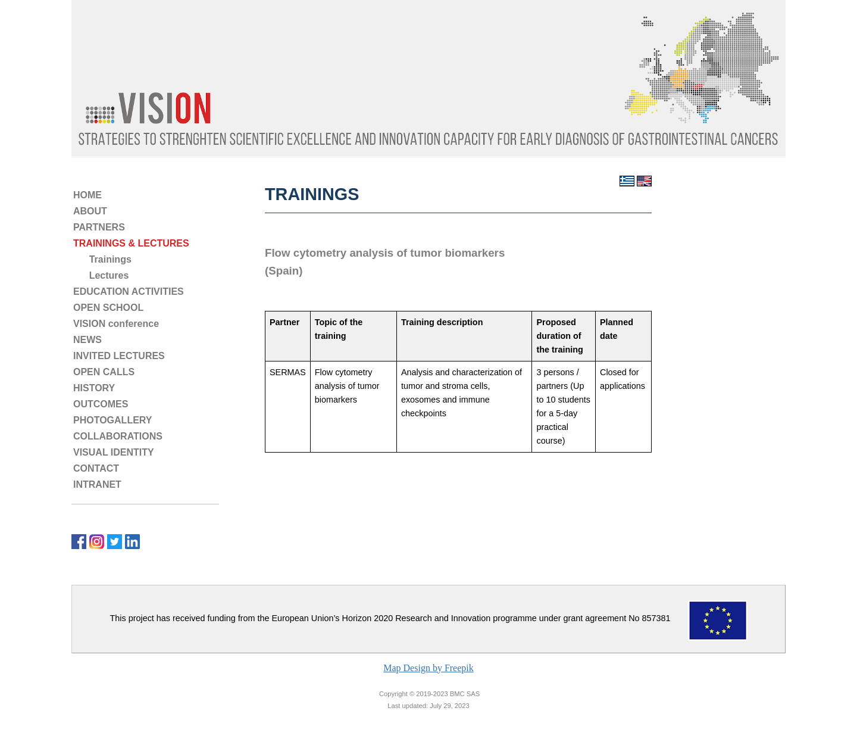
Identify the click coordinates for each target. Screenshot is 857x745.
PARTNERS (99, 227)
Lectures (101, 275)
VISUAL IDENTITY (113, 452)
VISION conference (116, 324)
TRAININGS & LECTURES (131, 243)
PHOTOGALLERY (112, 420)
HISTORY (94, 388)
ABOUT (90, 211)
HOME (87, 195)
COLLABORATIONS (117, 436)
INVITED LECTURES (119, 356)
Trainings (102, 259)
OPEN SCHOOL (108, 308)
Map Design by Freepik (428, 668)
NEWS (87, 340)
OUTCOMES (100, 404)
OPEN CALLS (104, 372)
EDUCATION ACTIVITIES (128, 291)
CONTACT (96, 468)
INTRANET (97, 484)
